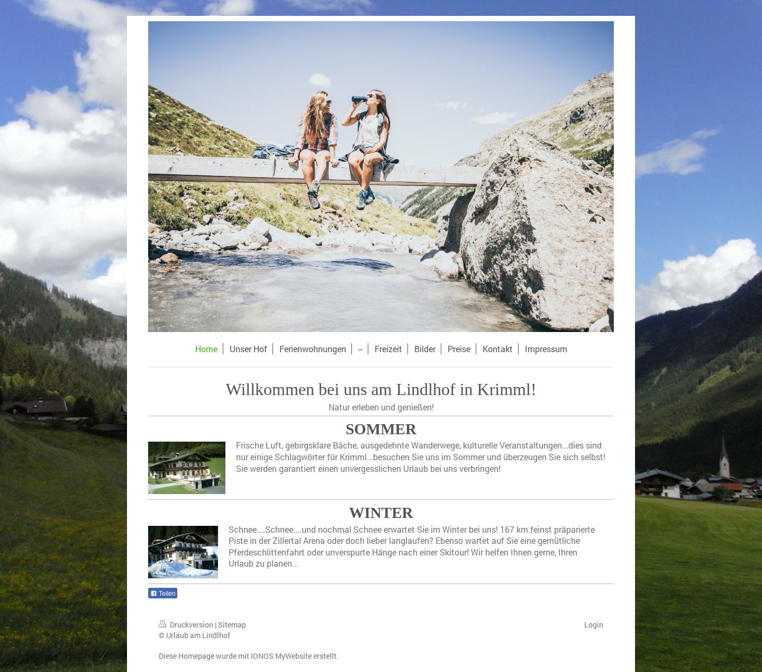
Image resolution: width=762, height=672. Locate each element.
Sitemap (232, 625)
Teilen (162, 593)
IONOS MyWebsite (281, 656)
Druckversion (187, 625)
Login (593, 625)
